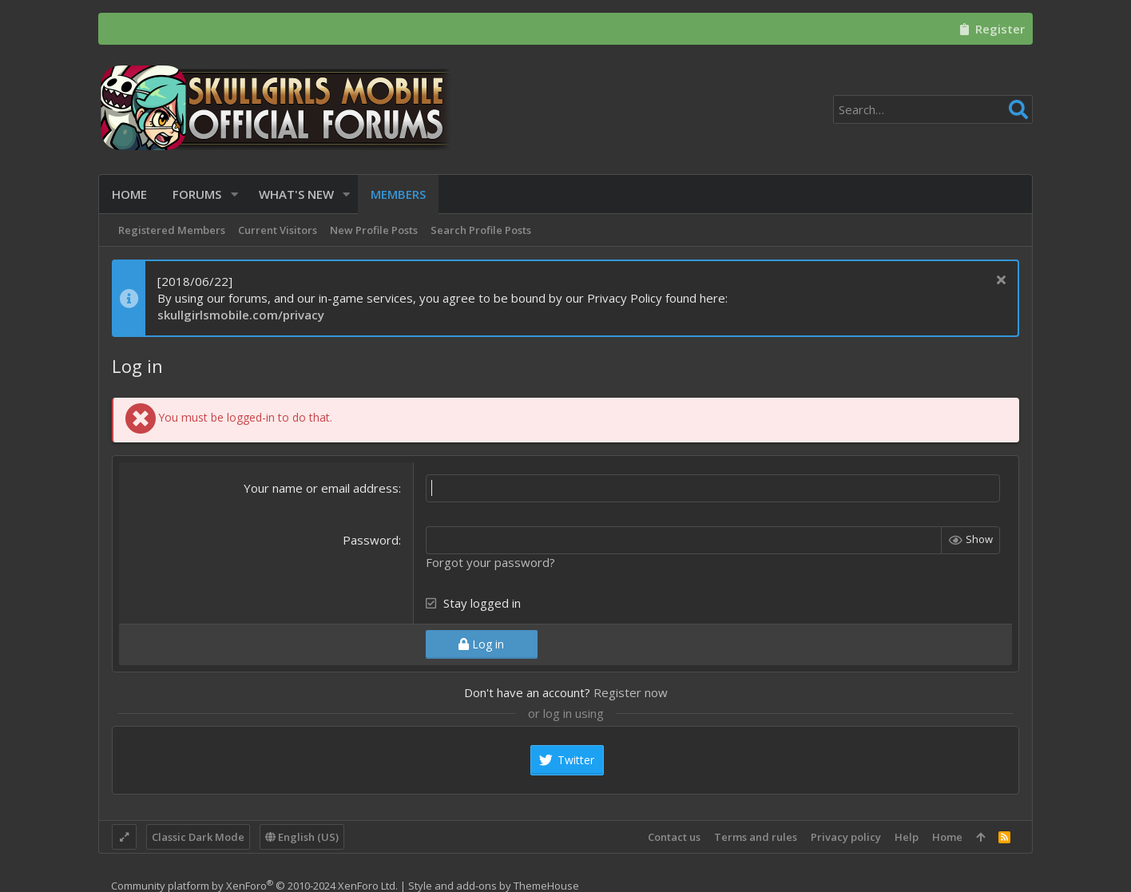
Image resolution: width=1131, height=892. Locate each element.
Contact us (674, 837)
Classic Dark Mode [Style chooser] (198, 837)
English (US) (302, 837)
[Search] (933, 109)
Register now (630, 692)
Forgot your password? (490, 562)
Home (947, 837)
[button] (234, 194)
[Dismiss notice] (999, 281)
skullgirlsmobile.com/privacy (240, 315)
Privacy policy (846, 837)
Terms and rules (755, 837)
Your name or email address (321, 488)
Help (907, 837)
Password (371, 540)
